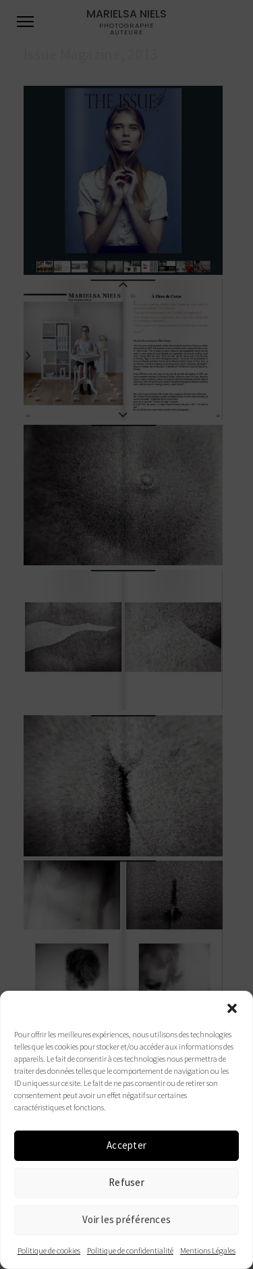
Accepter (126, 1145)
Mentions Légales (207, 1250)
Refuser (126, 1182)
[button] (232, 1008)
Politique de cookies (49, 1250)
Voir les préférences (126, 1219)
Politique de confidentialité (130, 1250)
